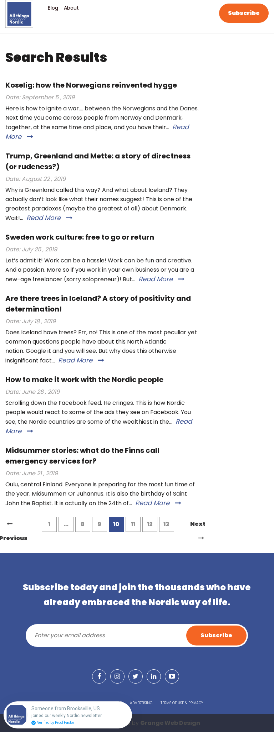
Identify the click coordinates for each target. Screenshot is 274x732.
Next (198, 525)
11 (133, 524)
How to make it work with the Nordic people (84, 380)
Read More (49, 217)
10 (116, 524)
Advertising (141, 703)
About (71, 7)
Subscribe (244, 13)
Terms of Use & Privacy (182, 703)
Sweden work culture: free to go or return (79, 237)
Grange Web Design (170, 723)
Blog (53, 7)
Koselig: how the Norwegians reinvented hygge (91, 85)
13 (166, 524)
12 (150, 524)
